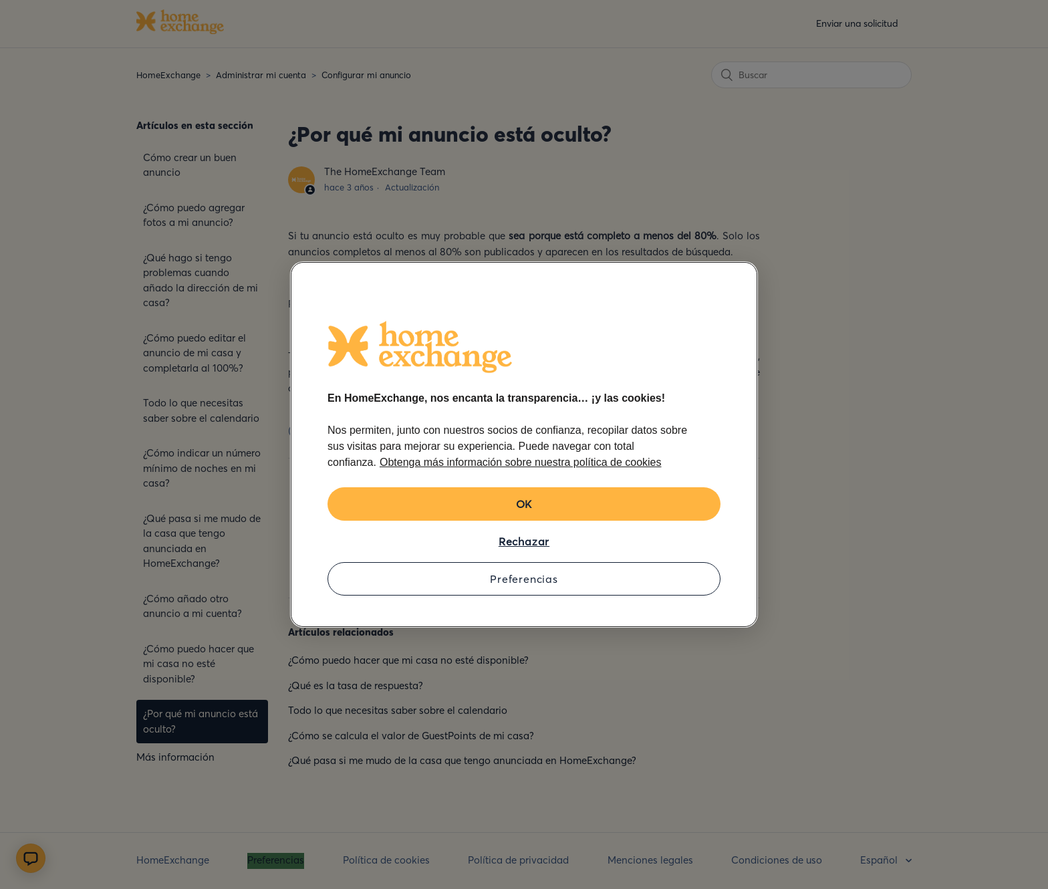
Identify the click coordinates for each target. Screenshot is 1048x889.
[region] (524, 444)
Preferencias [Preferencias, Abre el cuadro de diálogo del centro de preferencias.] (524, 579)
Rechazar (524, 541)
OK (524, 504)
